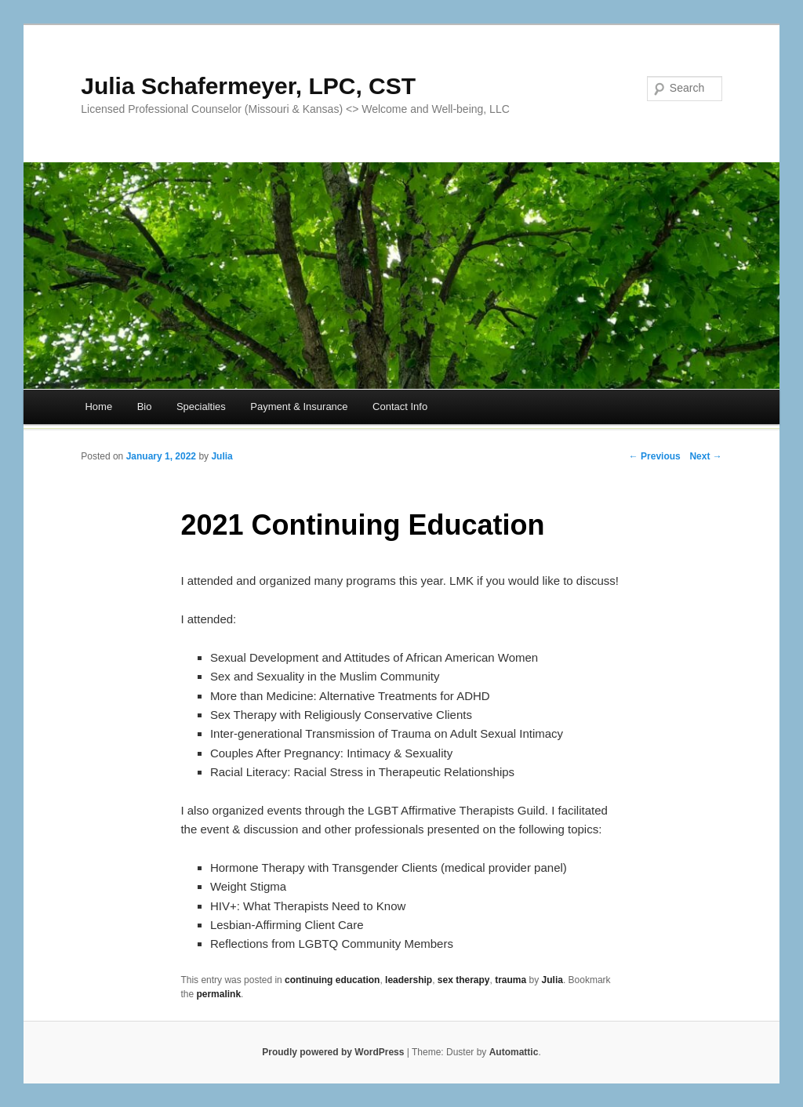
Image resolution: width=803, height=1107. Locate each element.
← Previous (655, 456)
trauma (510, 980)
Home (98, 406)
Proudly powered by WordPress (333, 1052)
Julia (221, 456)
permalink (218, 994)
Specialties (201, 406)
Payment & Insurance (298, 406)
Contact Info (399, 406)
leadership (408, 980)
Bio (144, 406)
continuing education (332, 980)
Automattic (514, 1052)
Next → (705, 456)
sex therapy (464, 980)
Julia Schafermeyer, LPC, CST (248, 86)
